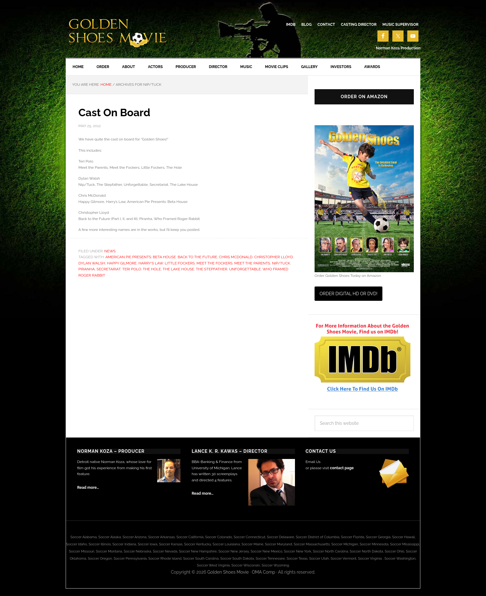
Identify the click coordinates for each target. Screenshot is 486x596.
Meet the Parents (252, 264)
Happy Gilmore (122, 264)
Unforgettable (245, 270)
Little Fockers (180, 264)
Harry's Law (150, 264)
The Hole (152, 270)
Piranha (86, 270)
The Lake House (178, 270)
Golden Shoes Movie (228, 573)
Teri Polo (131, 270)
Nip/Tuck (281, 264)
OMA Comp (263, 573)
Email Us (313, 463)
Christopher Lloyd (273, 258)
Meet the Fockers (215, 264)
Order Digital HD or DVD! (348, 294)
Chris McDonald (235, 258)
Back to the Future (197, 258)
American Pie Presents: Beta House (140, 258)
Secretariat (108, 270)
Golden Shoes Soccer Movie (118, 31)
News (109, 252)
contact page (341, 469)
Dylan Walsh (91, 264)
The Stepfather (211, 270)
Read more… (88, 489)
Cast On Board (116, 113)
